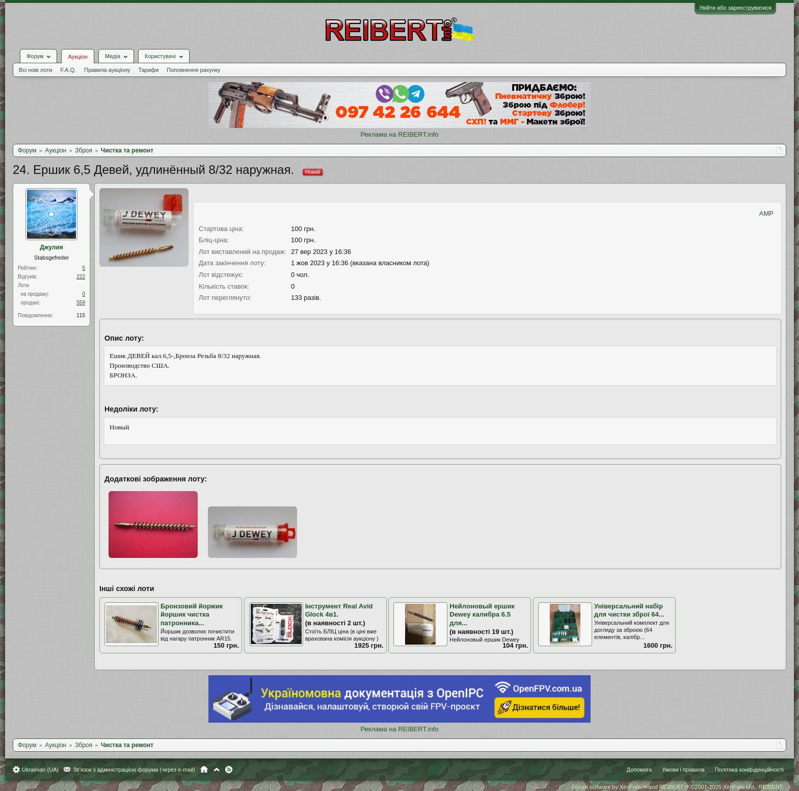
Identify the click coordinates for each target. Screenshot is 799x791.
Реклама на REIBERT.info (399, 134)
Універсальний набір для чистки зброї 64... (629, 610)
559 (80, 302)
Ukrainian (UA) (40, 770)
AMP (766, 213)
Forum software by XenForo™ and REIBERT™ (678, 787)
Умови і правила (683, 770)
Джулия (51, 247)
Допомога (639, 770)
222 (80, 276)
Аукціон (77, 57)
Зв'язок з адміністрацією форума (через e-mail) (134, 770)
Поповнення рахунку (193, 70)
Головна (204, 769)
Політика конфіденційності (749, 770)
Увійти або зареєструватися (735, 8)
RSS (228, 769)
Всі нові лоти (35, 70)
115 (80, 315)
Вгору (216, 769)
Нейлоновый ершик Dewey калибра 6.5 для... (482, 614)
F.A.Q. (68, 70)
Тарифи (149, 70)
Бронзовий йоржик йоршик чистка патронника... (192, 614)
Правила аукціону (107, 70)
